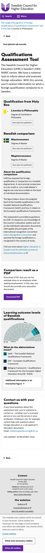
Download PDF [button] (13, 297)
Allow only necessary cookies (19, 541)
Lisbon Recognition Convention (18, 235)
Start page (6, 23)
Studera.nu (22, 504)
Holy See (6, 29)
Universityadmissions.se (22, 508)
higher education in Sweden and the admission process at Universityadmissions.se (22, 250)
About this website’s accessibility (22, 511)
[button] (22, 382)
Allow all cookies (13, 548)
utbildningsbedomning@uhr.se (24, 431)
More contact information (22, 495)
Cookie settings (9, 534)
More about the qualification (22, 123)
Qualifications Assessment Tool (29, 26)
